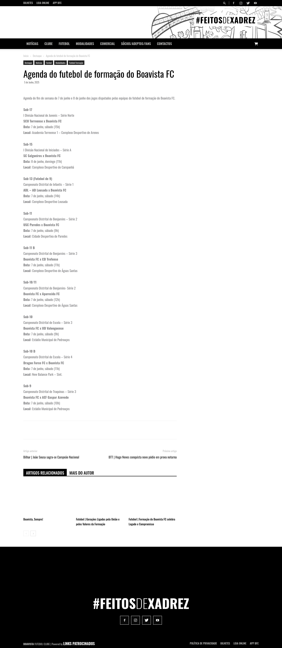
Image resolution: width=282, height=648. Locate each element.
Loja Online (42, 3)
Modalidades (85, 43)
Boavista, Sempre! (33, 519)
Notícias (32, 43)
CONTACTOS (164, 43)
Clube (49, 43)
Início (26, 56)
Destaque (37, 56)
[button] (225, 3)
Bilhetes (28, 3)
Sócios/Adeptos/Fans (136, 43)
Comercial (107, 43)
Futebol (64, 43)
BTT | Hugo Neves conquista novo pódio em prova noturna (143, 457)
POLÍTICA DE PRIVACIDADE (203, 643)
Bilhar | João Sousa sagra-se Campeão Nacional (51, 457)
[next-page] (33, 533)
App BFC (57, 3)
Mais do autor (81, 473)
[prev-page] (26, 533)
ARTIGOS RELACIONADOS (45, 473)
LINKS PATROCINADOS (79, 643)
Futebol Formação (76, 62)
